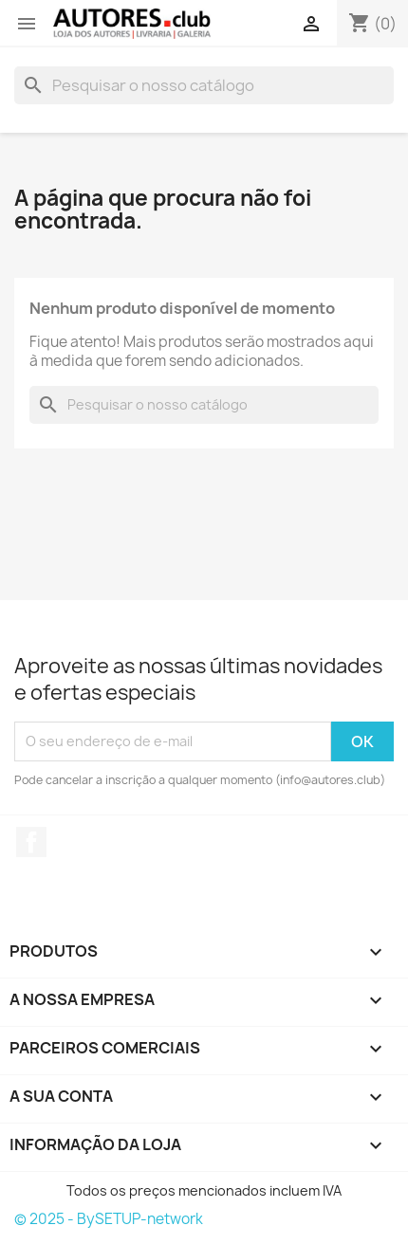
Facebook (31, 842)
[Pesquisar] (204, 85)
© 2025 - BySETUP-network (108, 1219)
